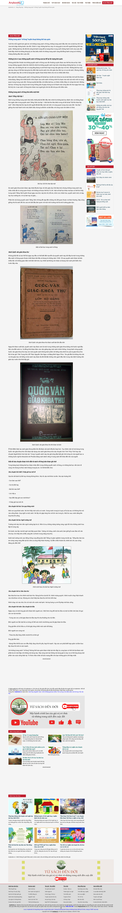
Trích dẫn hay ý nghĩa (83, 891)
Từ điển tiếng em (32, 894)
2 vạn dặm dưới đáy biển (99, 891)
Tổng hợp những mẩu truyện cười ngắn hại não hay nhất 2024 (103, 100)
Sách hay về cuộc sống (14, 891)
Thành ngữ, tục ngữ (68, 891)
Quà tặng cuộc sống (83, 889)
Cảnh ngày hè (48, 891)
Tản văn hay (80, 896)
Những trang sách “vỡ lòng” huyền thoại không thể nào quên (39, 7)
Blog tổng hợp (108, 3)
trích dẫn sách (68, 692)
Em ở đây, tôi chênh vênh (104, 177)
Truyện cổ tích (67, 897)
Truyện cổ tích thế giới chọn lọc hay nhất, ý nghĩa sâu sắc (104, 172)
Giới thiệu (99, 83)
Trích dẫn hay (96, 3)
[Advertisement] (61, 21)
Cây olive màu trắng (83, 902)
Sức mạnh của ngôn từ (34, 891)
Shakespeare (54, 902)
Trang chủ (46, 3)
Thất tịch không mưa (33, 902)
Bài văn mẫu (81, 899)
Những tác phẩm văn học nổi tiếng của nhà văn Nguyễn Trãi (104, 107)
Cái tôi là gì (75, 692)
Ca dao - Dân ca (67, 889)
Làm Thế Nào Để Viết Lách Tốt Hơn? (73, 735)
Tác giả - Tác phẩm (77, 3)
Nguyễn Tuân (37, 692)
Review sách (66, 3)
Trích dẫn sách (67, 894)
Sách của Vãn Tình (33, 899)
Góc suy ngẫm (81, 894)
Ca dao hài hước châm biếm (100, 902)
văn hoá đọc (69, 905)
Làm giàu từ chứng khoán (14, 899)
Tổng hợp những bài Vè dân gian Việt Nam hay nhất (103, 92)
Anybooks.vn (11, 7)
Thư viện (87, 3)
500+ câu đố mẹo (97, 899)
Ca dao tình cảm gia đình (14, 902)
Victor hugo (48, 894)
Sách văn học (31, 889)
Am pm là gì (48, 899)
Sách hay (30, 692)
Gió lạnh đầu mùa (97, 889)
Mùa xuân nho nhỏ (98, 894)
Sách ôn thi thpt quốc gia (14, 894)
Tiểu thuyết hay (12, 889)
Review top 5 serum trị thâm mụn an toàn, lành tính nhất (103, 194)
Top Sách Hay (56, 3)
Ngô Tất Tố (47, 902)
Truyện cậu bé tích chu (50, 897)
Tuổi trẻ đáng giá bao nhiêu (49, 692)
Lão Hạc (53, 899)
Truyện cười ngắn (97, 897)
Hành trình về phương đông (15, 897)
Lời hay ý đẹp (66, 899)
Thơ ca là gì (60, 692)
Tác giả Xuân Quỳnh (50, 889)
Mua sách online (67, 902)
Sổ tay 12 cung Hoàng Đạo (30, 735)
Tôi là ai (53, 894)
